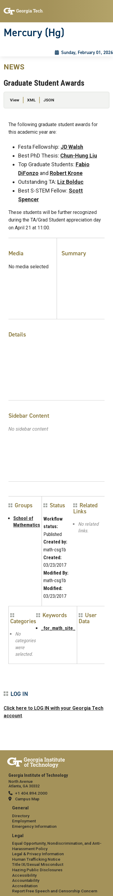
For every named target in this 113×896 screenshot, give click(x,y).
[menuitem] (56, 817)
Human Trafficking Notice (36, 859)
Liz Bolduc (70, 182)
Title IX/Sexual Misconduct (37, 864)
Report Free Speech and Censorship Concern (54, 890)
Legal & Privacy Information (38, 853)
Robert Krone (66, 173)
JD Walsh (72, 147)
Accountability (25, 880)
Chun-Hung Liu (78, 155)
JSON (48, 99)
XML (31, 99)
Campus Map (27, 798)
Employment (24, 820)
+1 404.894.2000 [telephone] (31, 793)
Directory (21, 815)
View (14, 99)
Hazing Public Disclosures (37, 869)
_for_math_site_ (58, 628)
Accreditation (25, 885)
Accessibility (24, 875)
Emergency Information (34, 826)
